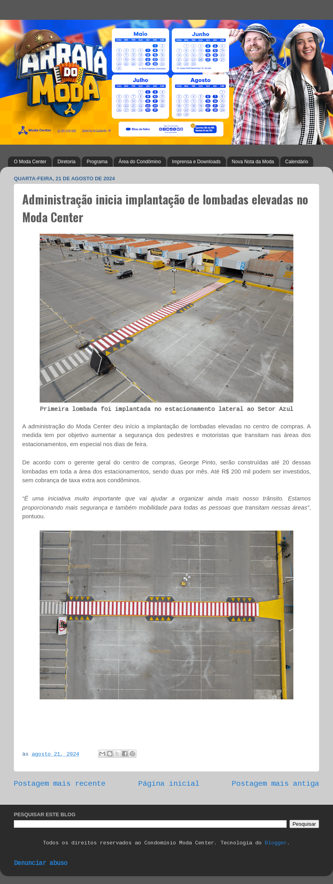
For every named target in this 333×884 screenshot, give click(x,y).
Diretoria (66, 161)
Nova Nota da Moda (253, 161)
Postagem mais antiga (275, 784)
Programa (96, 161)
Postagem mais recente (59, 784)
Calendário (296, 161)
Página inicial (168, 784)
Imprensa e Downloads (196, 161)
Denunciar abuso (40, 863)
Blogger (276, 843)
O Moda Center (30, 161)
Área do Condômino (140, 161)
